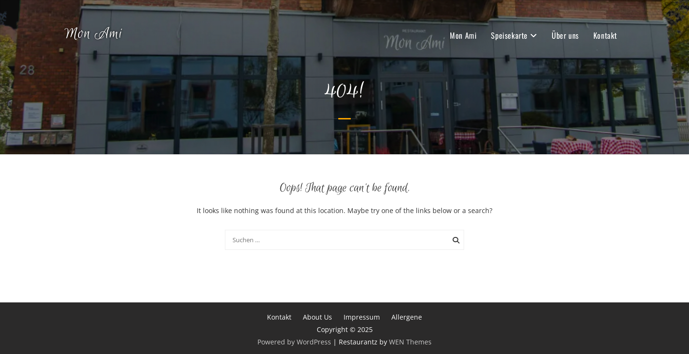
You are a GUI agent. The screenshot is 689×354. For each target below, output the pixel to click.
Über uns (565, 35)
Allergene (406, 317)
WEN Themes (410, 341)
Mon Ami (93, 33)
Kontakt (605, 35)
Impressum (362, 317)
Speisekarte (509, 35)
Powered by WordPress (294, 341)
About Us (317, 317)
